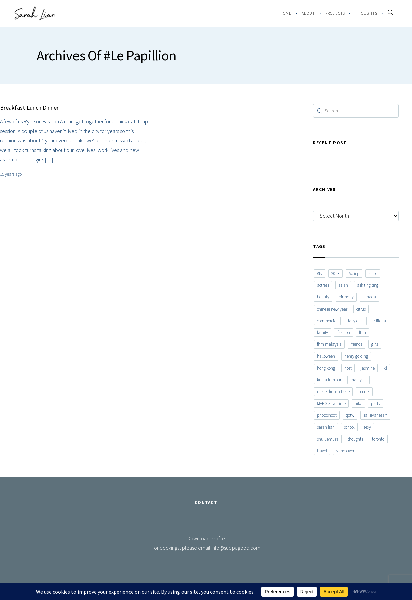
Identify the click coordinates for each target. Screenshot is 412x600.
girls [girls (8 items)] (374, 344)
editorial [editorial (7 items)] (380, 321)
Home (286, 13)
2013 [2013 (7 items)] (335, 273)
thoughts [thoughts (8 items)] (355, 439)
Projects (335, 13)
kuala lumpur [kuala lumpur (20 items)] (329, 380)
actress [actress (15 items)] (323, 285)
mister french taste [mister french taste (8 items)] (333, 392)
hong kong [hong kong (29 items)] (326, 368)
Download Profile (206, 538)
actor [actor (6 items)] (372, 273)
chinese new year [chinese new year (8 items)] (332, 309)
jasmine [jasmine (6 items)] (368, 368)
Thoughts (366, 13)
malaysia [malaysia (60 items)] (358, 380)
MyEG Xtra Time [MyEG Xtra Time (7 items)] (331, 403)
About (308, 13)
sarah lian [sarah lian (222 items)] (326, 427)
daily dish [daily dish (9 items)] (355, 321)
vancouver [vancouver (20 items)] (345, 451)
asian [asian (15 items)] (343, 285)
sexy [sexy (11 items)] (367, 427)
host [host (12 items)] (348, 368)
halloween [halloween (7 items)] (326, 356)
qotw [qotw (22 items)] (350, 415)
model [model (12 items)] (364, 392)
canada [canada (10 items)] (369, 297)
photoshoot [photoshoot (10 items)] (327, 415)
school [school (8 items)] (349, 427)
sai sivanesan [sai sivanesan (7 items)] (375, 415)
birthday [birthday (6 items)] (346, 297)
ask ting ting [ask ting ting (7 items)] (367, 285)
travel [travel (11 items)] (322, 451)
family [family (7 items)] (322, 332)
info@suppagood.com (235, 547)
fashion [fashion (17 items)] (343, 332)
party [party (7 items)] (375, 403)
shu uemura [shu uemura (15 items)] (328, 439)
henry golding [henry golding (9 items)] (356, 356)
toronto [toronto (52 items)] (378, 439)
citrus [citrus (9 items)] (361, 309)
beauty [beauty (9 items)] (323, 297)
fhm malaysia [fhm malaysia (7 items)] (329, 344)
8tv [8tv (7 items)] (319, 273)
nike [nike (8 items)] (358, 403)
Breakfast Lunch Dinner (29, 107)
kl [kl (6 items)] (385, 368)
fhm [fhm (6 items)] (362, 332)
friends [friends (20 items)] (356, 344)
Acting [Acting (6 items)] (354, 273)
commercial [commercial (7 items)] (327, 321)
